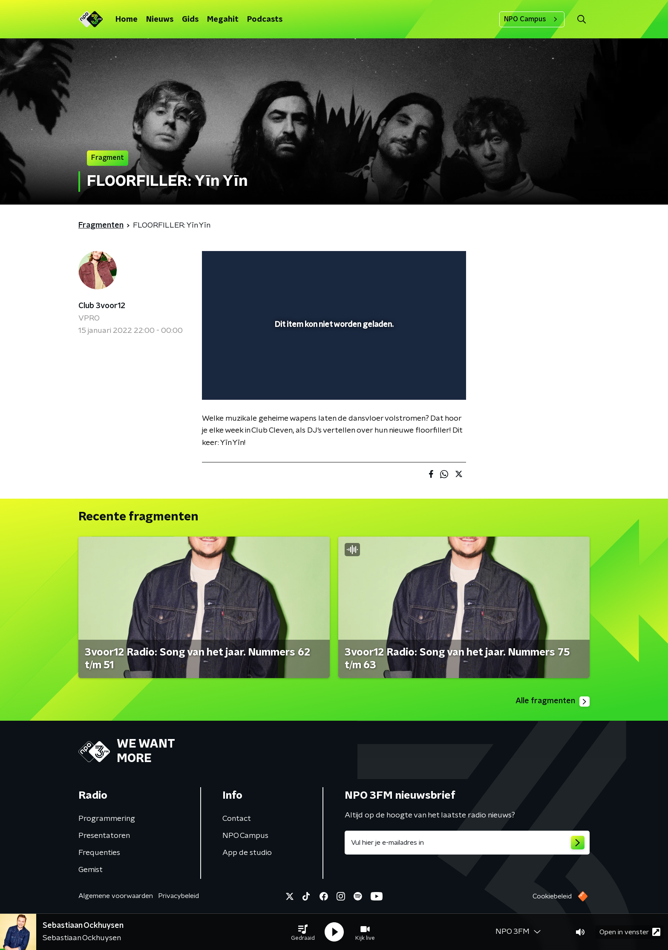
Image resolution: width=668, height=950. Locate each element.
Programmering (106, 819)
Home (126, 19)
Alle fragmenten (552, 701)
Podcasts (264, 19)
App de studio (247, 853)
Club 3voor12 (101, 306)
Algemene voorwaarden (115, 895)
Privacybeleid (178, 895)
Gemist (90, 870)
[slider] (333, 358)
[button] (303, 932)
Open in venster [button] (629, 932)
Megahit (223, 19)
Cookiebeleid (552, 896)
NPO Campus (532, 19)
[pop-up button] (428, 381)
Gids (190, 19)
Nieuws (159, 19)
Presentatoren (104, 836)
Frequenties (99, 853)
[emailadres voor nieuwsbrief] (467, 843)
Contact (236, 819)
